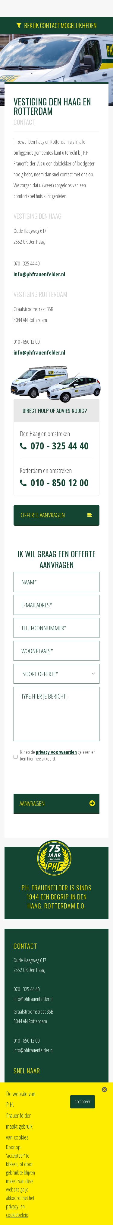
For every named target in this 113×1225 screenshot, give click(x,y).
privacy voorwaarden (56, 752)
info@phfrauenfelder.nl (39, 274)
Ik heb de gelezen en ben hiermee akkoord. (58, 755)
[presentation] (59, 778)
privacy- (13, 1206)
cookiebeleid (17, 1214)
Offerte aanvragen (43, 515)
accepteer (82, 1101)
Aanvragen (32, 803)
